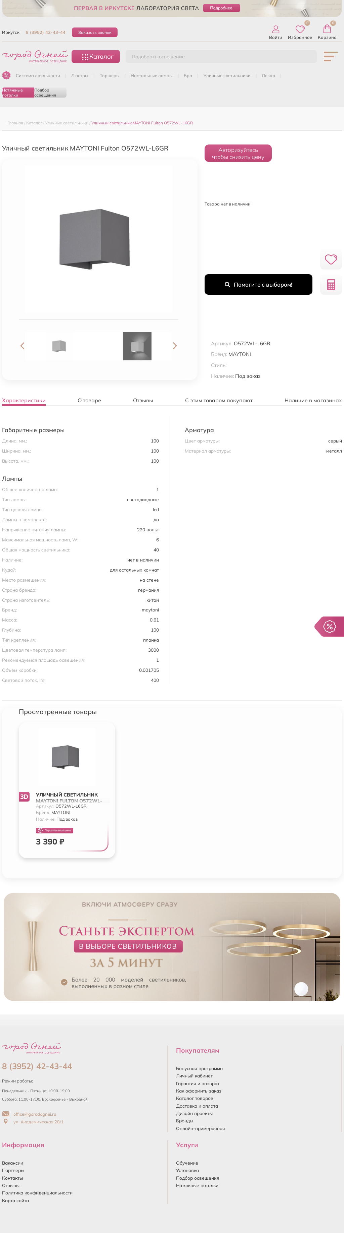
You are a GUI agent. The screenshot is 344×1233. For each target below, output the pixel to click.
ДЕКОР (268, 75)
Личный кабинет (194, 1075)
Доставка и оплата (197, 1106)
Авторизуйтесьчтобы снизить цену (238, 153)
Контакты (12, 1178)
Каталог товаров (194, 1098)
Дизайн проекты (194, 1113)
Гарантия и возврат (197, 1083)
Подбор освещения (45, 92)
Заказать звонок (95, 32)
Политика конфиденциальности (37, 1192)
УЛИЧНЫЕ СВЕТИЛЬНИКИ (227, 75)
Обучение (187, 1163)
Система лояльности (38, 75)
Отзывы (10, 1185)
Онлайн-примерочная (200, 1128)
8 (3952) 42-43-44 (46, 32)
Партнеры (13, 1170)
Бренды (184, 1120)
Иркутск (10, 32)
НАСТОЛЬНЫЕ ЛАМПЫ (152, 75)
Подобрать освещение (158, 57)
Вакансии (12, 1163)
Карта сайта (15, 1200)
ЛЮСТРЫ (79, 75)
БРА (188, 75)
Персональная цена (54, 830)
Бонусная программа (199, 1068)
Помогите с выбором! (258, 284)
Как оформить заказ (198, 1091)
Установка (187, 1170)
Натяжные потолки (12, 92)
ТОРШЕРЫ (110, 75)
